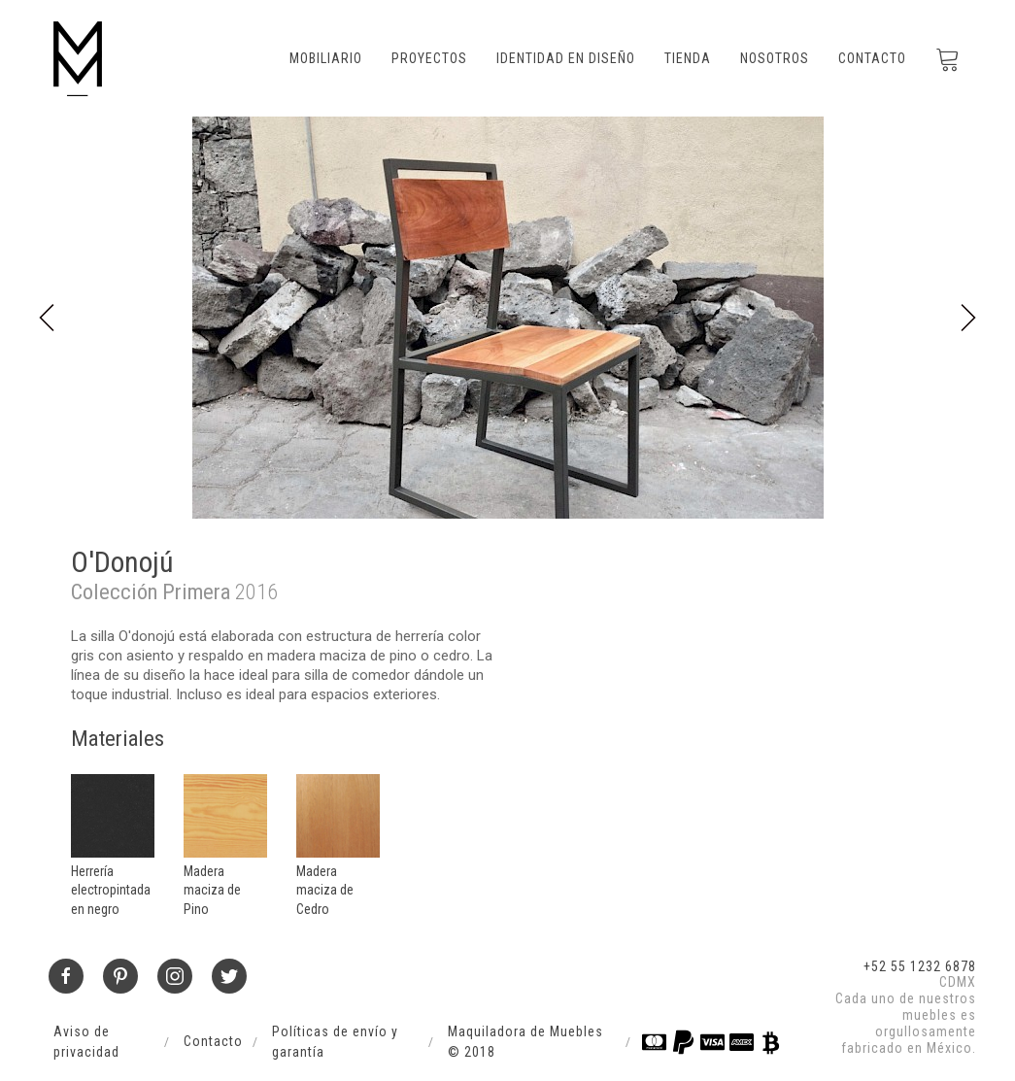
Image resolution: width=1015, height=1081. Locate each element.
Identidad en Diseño (565, 58)
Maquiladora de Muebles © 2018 (525, 1042)
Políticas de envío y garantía (335, 1042)
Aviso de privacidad (86, 1042)
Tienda (687, 58)
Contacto (872, 58)
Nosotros (774, 58)
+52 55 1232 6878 (919, 966)
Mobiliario (325, 58)
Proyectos (429, 58)
